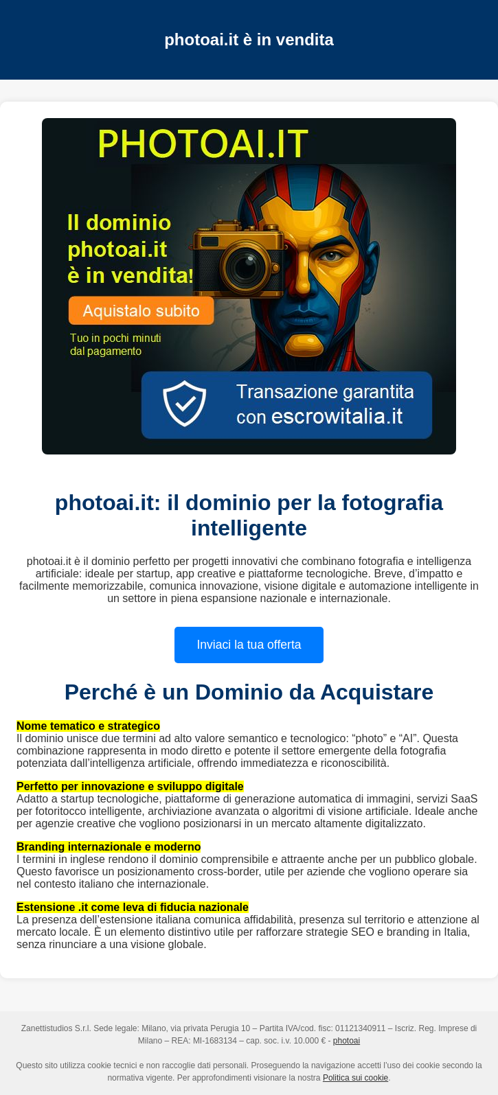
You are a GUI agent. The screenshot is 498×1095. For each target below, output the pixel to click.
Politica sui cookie (355, 1078)
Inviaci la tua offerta (248, 645)
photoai (346, 1041)
